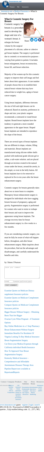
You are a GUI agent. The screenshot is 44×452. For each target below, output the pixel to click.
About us (11, 387)
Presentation (25, 389)
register (25, 407)
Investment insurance (18, 400)
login (31, 407)
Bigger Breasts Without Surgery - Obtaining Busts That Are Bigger (21, 316)
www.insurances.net (8, 407)
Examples (25, 393)
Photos (33, 395)
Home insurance (18, 392)
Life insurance (18, 388)
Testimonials (25, 391)
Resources (25, 396)
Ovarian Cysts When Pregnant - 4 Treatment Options (21, 323)
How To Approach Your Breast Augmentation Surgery (16, 355)
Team (11, 391)
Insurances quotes (40, 388)
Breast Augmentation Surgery (16, 343)
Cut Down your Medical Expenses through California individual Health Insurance (21, 348)
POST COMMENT (11, 287)
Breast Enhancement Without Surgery (19, 332)
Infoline (11, 389)
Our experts (25, 395)
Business (18, 398)
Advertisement (33, 389)
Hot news (33, 393)
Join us (11, 393)
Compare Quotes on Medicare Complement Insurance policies (21, 309)
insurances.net (6, 11)
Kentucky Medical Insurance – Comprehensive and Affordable (16, 362)
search (37, 407)
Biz (18, 7)
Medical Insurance (21, 11)
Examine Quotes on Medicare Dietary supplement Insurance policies (19, 295)
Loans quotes (40, 392)
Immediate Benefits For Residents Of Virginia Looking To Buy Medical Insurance (21, 337)
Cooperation (11, 394)
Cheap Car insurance (18, 395)
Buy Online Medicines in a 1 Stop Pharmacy (22, 328)
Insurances (25, 7)
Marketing (33, 396)
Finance (12, 7)
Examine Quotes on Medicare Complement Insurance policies (21, 302)
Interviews (33, 391)
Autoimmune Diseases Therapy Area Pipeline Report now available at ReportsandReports (18, 371)
